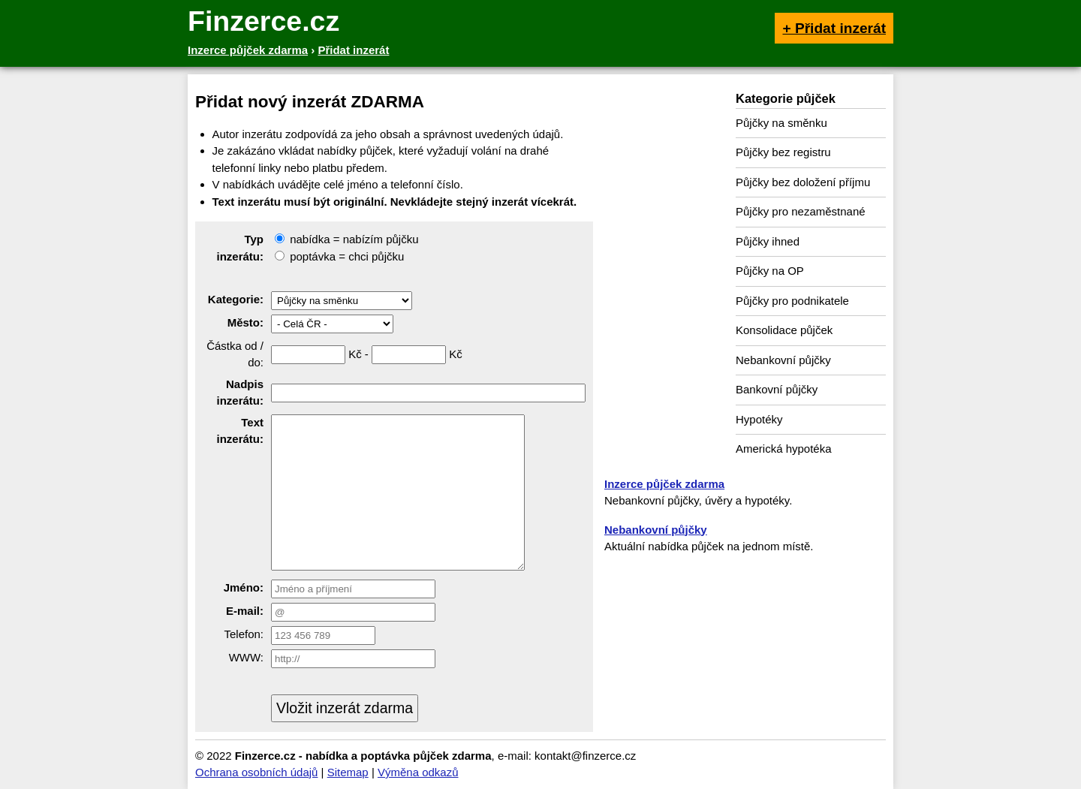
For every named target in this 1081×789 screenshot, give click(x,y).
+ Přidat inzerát (834, 28)
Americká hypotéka (784, 448)
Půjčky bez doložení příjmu (803, 182)
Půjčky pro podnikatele (792, 300)
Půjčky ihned (767, 241)
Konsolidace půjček (784, 330)
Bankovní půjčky (777, 389)
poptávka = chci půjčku (339, 256)
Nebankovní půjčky (783, 360)
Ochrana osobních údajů (256, 772)
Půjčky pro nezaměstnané (801, 211)
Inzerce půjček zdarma (664, 483)
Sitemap (348, 772)
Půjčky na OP (770, 270)
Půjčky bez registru (783, 152)
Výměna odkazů (418, 772)
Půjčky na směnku (781, 122)
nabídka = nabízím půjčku (347, 239)
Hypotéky (759, 419)
